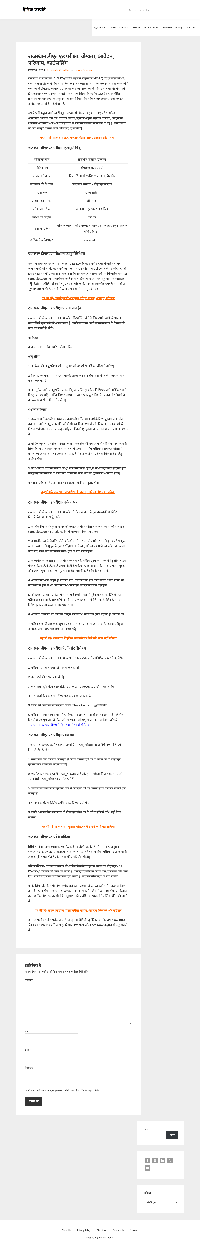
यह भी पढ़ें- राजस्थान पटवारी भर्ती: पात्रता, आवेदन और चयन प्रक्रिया (78, 492)
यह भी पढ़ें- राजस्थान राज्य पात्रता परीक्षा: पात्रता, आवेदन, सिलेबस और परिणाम (78, 910)
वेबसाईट (29, 1067)
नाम (27, 1031)
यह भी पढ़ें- (78, 638)
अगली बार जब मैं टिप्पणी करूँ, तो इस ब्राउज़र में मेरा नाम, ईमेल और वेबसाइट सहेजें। (62, 1090)
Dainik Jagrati (34, 9)
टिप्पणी (29, 980)
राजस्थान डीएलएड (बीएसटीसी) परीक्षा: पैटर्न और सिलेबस (59, 725)
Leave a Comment (84, 70)
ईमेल (28, 1049)
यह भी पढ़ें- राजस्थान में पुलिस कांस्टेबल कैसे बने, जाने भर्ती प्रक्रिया (78, 827)
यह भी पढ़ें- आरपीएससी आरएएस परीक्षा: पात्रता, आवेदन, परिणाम (78, 298)
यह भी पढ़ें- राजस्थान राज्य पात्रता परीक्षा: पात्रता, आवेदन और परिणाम (78, 138)
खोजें (146, 1129)
